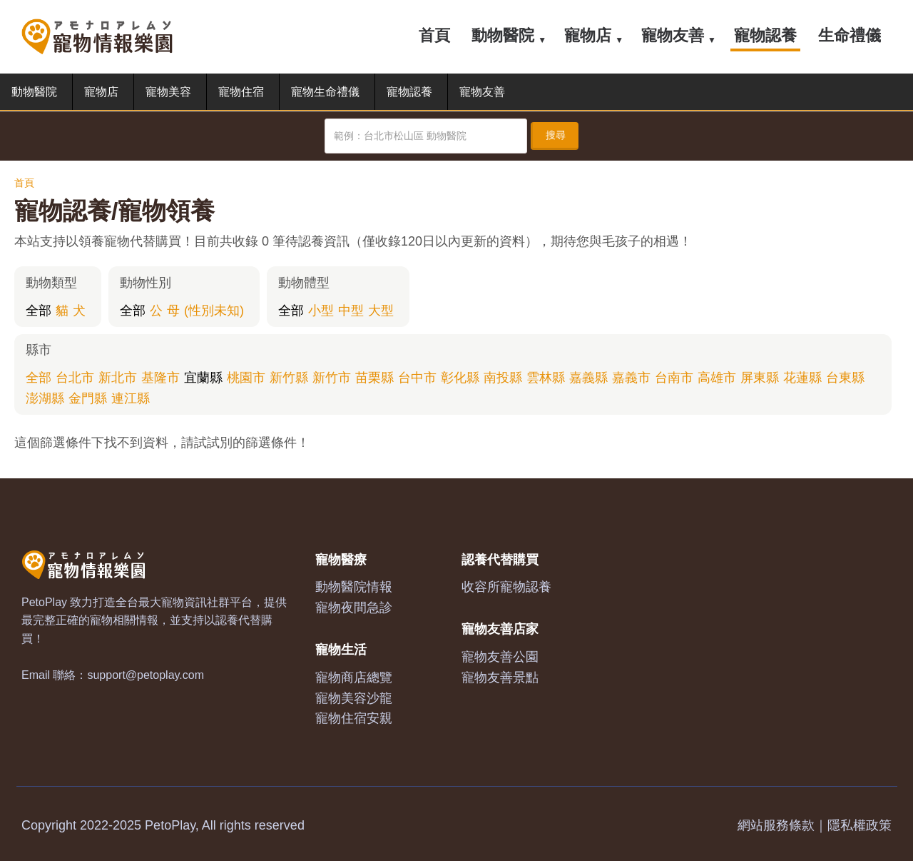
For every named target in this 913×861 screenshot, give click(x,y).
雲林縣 (545, 378)
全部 (38, 310)
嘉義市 (631, 378)
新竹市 (331, 378)
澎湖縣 (45, 398)
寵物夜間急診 (353, 607)
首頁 (434, 35)
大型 (381, 310)
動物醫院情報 (353, 587)
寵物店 (587, 35)
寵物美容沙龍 (353, 698)
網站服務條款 (776, 825)
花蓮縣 (802, 378)
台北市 (75, 378)
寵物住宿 (241, 92)
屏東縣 (759, 378)
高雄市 (717, 378)
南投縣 (503, 378)
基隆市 (160, 378)
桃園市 (246, 378)
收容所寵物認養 (506, 587)
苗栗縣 (374, 378)
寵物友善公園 (500, 657)
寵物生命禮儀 (325, 92)
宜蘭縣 (203, 378)
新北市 (117, 378)
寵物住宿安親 (353, 718)
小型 (321, 310)
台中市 (417, 378)
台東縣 (845, 378)
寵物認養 (765, 35)
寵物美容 (168, 92)
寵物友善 (672, 35)
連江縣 (130, 398)
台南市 (674, 378)
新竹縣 (289, 378)
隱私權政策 (859, 825)
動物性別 (145, 283)
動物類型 (51, 283)
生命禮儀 (849, 35)
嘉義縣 (588, 378)
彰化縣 (460, 378)
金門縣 (87, 398)
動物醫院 (502, 35)
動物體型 (304, 283)
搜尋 (556, 135)
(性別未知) (214, 310)
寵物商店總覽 (353, 677)
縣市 (38, 350)
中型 (351, 310)
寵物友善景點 (500, 677)
